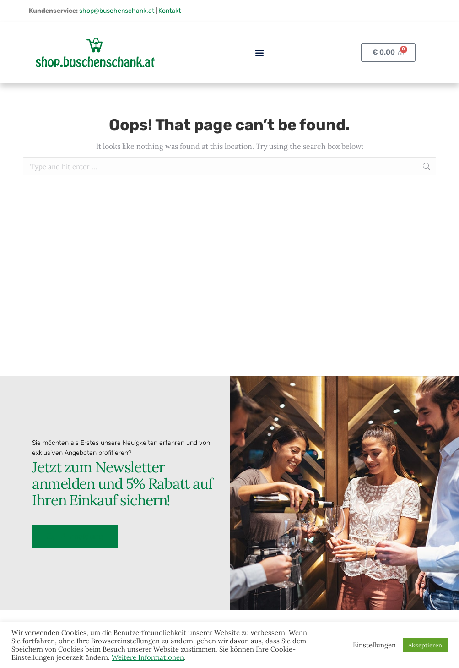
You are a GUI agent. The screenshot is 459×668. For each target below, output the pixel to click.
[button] (259, 53)
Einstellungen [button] (374, 645)
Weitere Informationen (148, 657)
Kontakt (169, 11)
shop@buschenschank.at (116, 11)
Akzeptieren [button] (425, 645)
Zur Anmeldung (75, 536)
